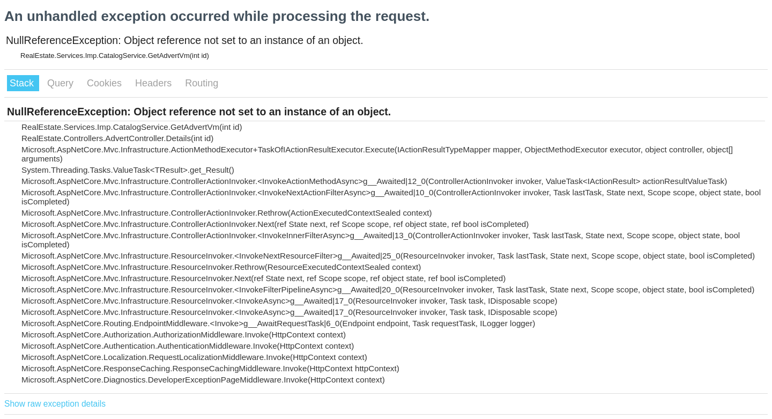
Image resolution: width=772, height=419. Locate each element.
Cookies (105, 83)
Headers (154, 83)
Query (61, 83)
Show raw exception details (55, 403)
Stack (23, 83)
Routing (201, 83)
